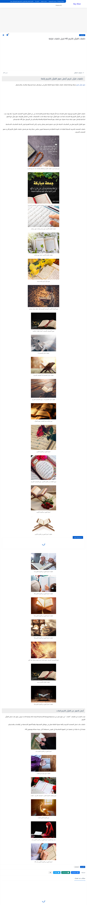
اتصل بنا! (37, 1)
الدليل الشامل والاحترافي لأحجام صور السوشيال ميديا (21, 1)
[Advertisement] (43, 20)
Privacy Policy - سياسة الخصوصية (56, 1)
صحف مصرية (44, 1)
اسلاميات (82, 35)
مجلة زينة (77, 4)
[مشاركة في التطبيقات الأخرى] (50, 872)
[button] (75, 872)
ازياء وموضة (59, 5)
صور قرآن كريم (80, 85)
